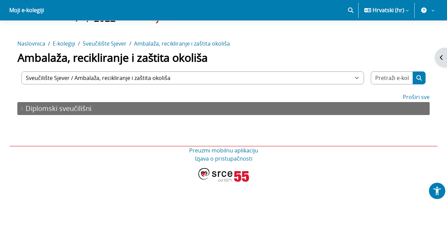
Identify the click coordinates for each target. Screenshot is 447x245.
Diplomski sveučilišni (65, 132)
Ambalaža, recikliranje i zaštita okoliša (189, 67)
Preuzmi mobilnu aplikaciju (223, 174)
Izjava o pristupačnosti (223, 182)
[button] (351, 34)
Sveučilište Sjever (111, 67)
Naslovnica (38, 67)
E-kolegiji (71, 67)
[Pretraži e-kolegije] (386, 101)
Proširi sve (409, 121)
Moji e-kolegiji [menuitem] (26, 34)
